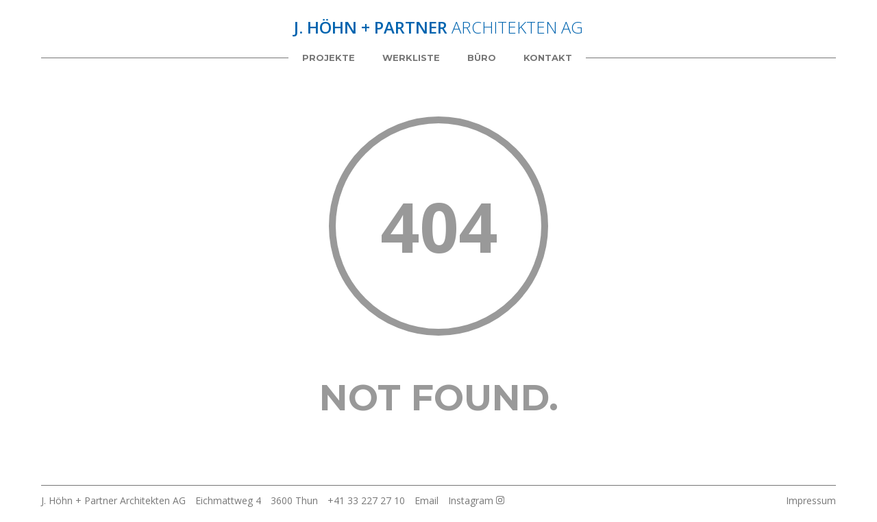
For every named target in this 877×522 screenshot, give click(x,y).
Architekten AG (438, 27)
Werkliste (411, 57)
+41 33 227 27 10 (366, 500)
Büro (481, 57)
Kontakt (547, 57)
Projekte (328, 57)
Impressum (811, 500)
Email (426, 500)
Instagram (476, 500)
